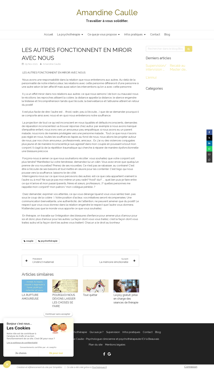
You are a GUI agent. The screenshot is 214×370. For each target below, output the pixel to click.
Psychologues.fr (99, 367)
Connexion (190, 366)
